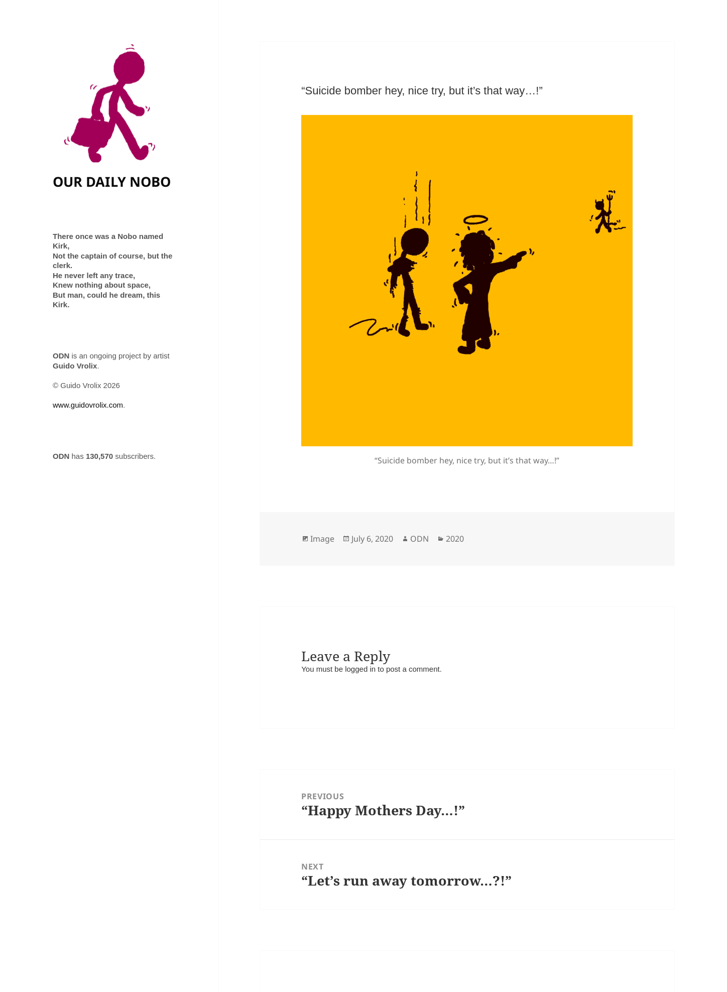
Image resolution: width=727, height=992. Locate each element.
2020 (455, 538)
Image (322, 538)
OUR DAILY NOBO (112, 181)
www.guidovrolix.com (88, 405)
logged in (360, 669)
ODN (419, 538)
